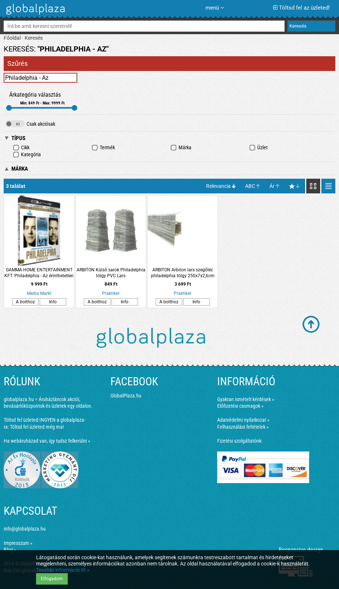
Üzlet (258, 147)
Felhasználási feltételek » (243, 427)
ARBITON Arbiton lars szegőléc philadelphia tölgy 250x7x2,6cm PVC (183, 273)
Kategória (27, 154)
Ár (272, 186)
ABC (250, 186)
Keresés (34, 38)
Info (53, 301)
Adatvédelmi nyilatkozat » (243, 420)
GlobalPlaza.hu (125, 396)
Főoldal (12, 38)
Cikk (21, 147)
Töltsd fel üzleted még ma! (37, 427)
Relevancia (218, 186)
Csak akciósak (30, 124)
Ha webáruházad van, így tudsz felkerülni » (47, 441)
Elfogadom (52, 578)
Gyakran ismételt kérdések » (245, 399)
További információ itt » (62, 570)
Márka (180, 147)
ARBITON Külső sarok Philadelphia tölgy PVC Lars (111, 272)
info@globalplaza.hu (25, 529)
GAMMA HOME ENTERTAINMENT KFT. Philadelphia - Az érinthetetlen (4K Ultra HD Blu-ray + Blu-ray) (39, 273)
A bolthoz (25, 301)
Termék (103, 147)
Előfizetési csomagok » (240, 406)
